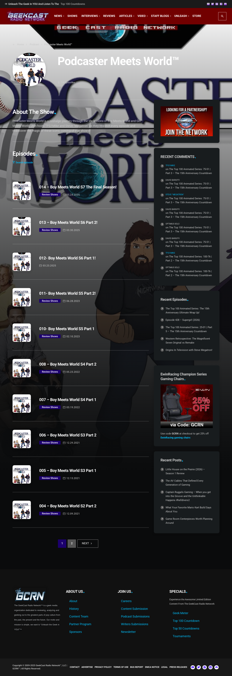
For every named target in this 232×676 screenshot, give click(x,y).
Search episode (23, 162)
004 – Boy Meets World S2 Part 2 (67, 506)
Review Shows (50, 194)
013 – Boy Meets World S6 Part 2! (68, 222)
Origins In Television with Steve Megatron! (189, 350)
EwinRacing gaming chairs (175, 437)
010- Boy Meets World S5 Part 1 (66, 328)
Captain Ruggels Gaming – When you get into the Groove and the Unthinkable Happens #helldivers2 (188, 496)
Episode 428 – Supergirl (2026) (183, 319)
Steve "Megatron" (175, 194)
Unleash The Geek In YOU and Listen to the (45, 4)
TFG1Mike (170, 165)
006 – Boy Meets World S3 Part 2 (67, 435)
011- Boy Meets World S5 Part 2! (67, 293)
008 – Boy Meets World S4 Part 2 (67, 364)
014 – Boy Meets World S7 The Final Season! (78, 187)
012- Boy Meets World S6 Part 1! (67, 258)
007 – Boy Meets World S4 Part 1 (67, 399)
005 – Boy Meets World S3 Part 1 (67, 470)
